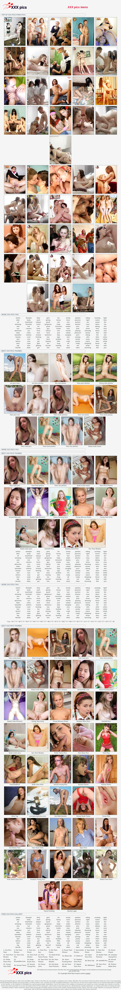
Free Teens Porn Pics (15, 878)
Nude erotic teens (95, 445)
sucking (97, 318)
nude (68, 341)
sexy (87, 324)
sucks (97, 320)
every (38, 324)
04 (34, 621)
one (68, 345)
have (48, 339)
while (105, 339)
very (105, 328)
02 (19, 621)
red (78, 345)
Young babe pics (60, 878)
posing (77, 337)
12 (92, 621)
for (38, 326)
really (78, 343)
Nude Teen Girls (37, 783)
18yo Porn (83, 847)
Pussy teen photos (106, 382)
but (29, 326)
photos (77, 324)
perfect (77, 322)
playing (77, 331)
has (48, 337)
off (68, 343)
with (105, 345)
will (105, 343)
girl (38, 348)
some (88, 339)
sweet (97, 322)
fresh (38, 328)
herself (48, 345)
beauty (17, 337)
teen (97, 328)
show (88, 328)
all (18, 322)
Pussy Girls (60, 847)
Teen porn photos (83, 382)
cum (28, 339)
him (48, 348)
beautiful (18, 335)
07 (55, 621)
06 (48, 621)
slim (87, 337)
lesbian (58, 339)
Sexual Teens (106, 783)
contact (87, 973)
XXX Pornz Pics (83, 878)
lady (58, 335)
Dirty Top (15, 815)
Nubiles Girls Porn (72, 548)
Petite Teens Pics (60, 752)
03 (27, 621)
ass (18, 328)
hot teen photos (37, 382)
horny (58, 320)
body (28, 320)
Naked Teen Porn (106, 878)
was (105, 331)
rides (78, 348)
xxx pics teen (15, 382)
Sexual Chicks (83, 783)
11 (84, 621)
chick (29, 333)
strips (88, 345)
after (18, 320)
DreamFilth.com (15, 516)
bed (18, 339)
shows (87, 333)
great (48, 326)
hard (48, 333)
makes (68, 326)
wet (105, 335)
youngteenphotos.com (37, 815)
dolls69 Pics (103, 960)
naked (68, 333)
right (87, 320)
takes (97, 324)
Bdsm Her (68, 956)
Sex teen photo (60, 382)
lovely (68, 318)
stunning (87, 348)
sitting (87, 335)
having (48, 341)
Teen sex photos (72, 445)
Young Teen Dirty (106, 516)
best (18, 343)
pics (77, 326)
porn (78, 335)
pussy (78, 341)
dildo (28, 348)
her (48, 343)
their (97, 337)
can (28, 331)
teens (97, 331)
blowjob (29, 318)
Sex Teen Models (95, 548)
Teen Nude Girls (37, 847)
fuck (38, 333)
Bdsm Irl (79, 956)
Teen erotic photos (60, 414)
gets (38, 343)
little (58, 341)
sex (87, 322)
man (68, 328)
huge (58, 324)
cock (28, 337)
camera (28, 328)
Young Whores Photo (83, 516)
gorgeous (48, 324)
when (105, 337)
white (105, 341)
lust (68, 322)
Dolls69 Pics (49, 548)
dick (28, 345)
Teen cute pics (26, 445)
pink (77, 328)
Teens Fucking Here (60, 516)
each (38, 320)
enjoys (38, 322)
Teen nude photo (37, 414)
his (58, 318)
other (68, 348)
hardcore (48, 335)
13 (99, 621)
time (105, 320)
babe (18, 333)
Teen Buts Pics (83, 752)
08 (63, 621)
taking (97, 326)
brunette (29, 324)
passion (78, 320)
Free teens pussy (106, 414)
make (68, 324)
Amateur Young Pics (37, 878)
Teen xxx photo (83, 414)
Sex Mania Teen (15, 847)
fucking (38, 337)
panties (77, 318)
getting (38, 345)
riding (88, 318)
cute (28, 341)
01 (12, 621)
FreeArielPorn (15, 783)
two (105, 326)
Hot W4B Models (60, 815)
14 (106, 621)
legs (58, 337)
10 (77, 621)
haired (48, 331)
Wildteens (91, 965)
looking (58, 345)
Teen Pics (106, 752)
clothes (28, 335)
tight (105, 318)
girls (48, 318)
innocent (58, 326)
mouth (68, 331)
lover (68, 320)
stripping (87, 343)
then (97, 341)
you (105, 348)
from (38, 331)
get (38, 341)
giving (48, 320)
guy (48, 328)
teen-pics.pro (106, 847)
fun (38, 339)
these (97, 343)
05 (41, 621)
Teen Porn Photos (106, 484)
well (105, 333)
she (87, 326)
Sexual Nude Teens (83, 815)
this (97, 348)
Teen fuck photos (49, 445)
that (97, 333)
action (18, 318)
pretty (78, 339)
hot (58, 322)
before (18, 341)
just (58, 333)
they (97, 345)
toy (105, 324)
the (97, 335)
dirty (38, 318)
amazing (18, 324)
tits (105, 322)
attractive (18, 331)
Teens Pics (106, 815)
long (58, 343)
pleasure (78, 333)
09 (70, 621)
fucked (38, 335)
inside (58, 328)
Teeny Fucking (49, 910)
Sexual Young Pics (60, 783)
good (48, 322)
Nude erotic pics (26, 548)
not (68, 339)
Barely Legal (72, 910)
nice (68, 337)
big (18, 345)
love (58, 348)
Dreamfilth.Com (20, 961)
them (97, 339)
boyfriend (28, 322)
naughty (68, 335)
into (58, 331)
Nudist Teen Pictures (37, 516)
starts (88, 341)
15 (113, 621)
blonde (18, 348)
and (18, 326)
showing (88, 331)
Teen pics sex (15, 414)
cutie (28, 343)
